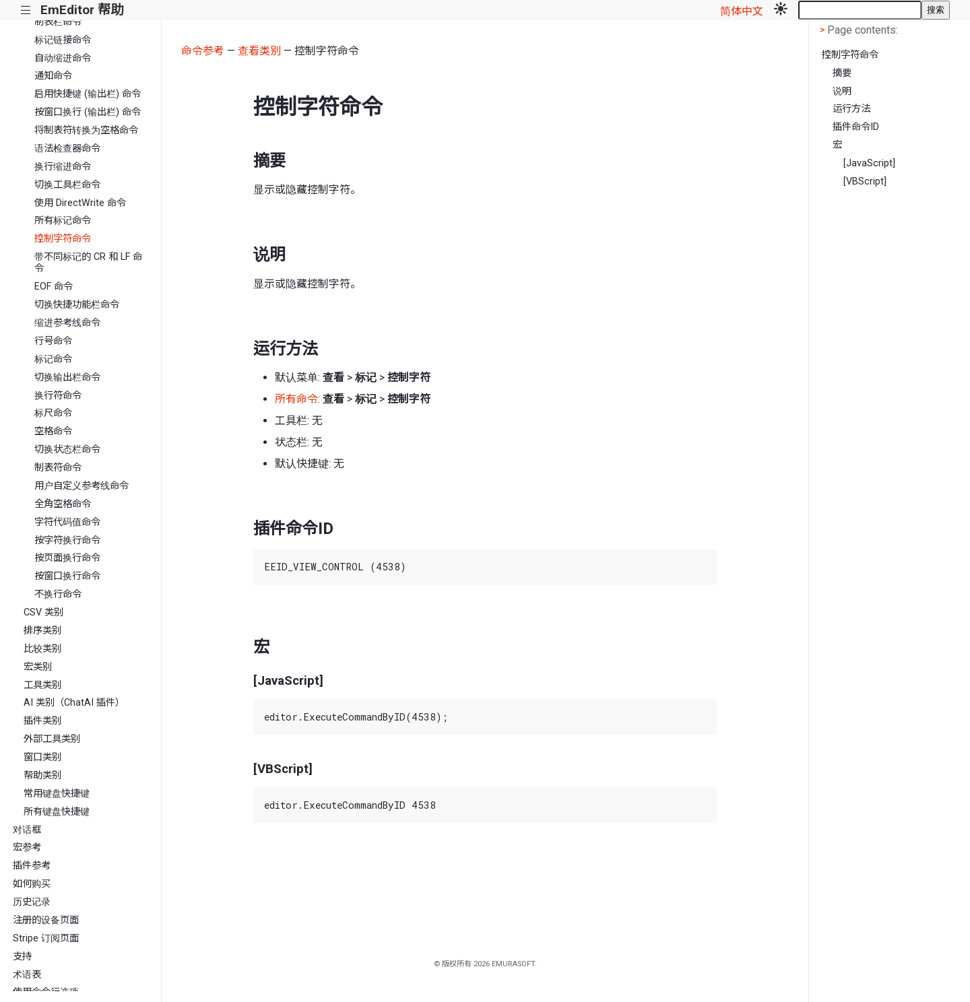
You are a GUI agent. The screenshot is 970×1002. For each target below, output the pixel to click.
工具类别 (42, 685)
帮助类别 (42, 775)
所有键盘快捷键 (57, 811)
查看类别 (259, 50)
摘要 (842, 73)
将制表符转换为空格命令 (86, 130)
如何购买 (32, 884)
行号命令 (53, 341)
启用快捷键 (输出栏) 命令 (87, 94)
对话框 (27, 830)
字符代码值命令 (67, 522)
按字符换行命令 (67, 540)
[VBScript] (864, 181)
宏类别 (38, 667)
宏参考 (27, 847)
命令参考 (202, 50)
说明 (842, 91)
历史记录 (32, 902)
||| (26, 10)
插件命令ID (856, 127)
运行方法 (851, 108)
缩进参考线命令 (67, 323)
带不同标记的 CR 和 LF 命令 (88, 262)
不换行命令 (58, 594)
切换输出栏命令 (67, 377)
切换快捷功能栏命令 (76, 304)
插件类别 (42, 721)
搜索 (935, 10)
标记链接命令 (62, 40)
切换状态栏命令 (67, 449)
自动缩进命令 (62, 58)
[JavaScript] (869, 163)
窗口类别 (42, 757)
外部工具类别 (52, 739)
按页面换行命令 (67, 558)
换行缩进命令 (62, 166)
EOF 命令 (53, 286)
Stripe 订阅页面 (46, 938)
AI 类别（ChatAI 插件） (74, 702)
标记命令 (53, 359)
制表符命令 (58, 467)
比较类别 (42, 649)
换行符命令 (58, 395)
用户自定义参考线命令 (81, 486)
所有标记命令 (62, 220)
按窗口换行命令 (67, 576)
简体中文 (741, 11)
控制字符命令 (62, 238)
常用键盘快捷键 (57, 793)
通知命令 (53, 75)
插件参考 (32, 865)
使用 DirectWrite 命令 (80, 203)
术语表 (27, 974)
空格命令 (53, 431)
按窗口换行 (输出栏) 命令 (87, 112)
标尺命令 (53, 413)
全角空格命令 (62, 504)
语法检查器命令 (67, 148)
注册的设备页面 (46, 920)
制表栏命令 (58, 22)
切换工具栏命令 (67, 185)
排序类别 (42, 630)
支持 (22, 956)
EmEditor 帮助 (81, 10)
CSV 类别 (43, 612)
